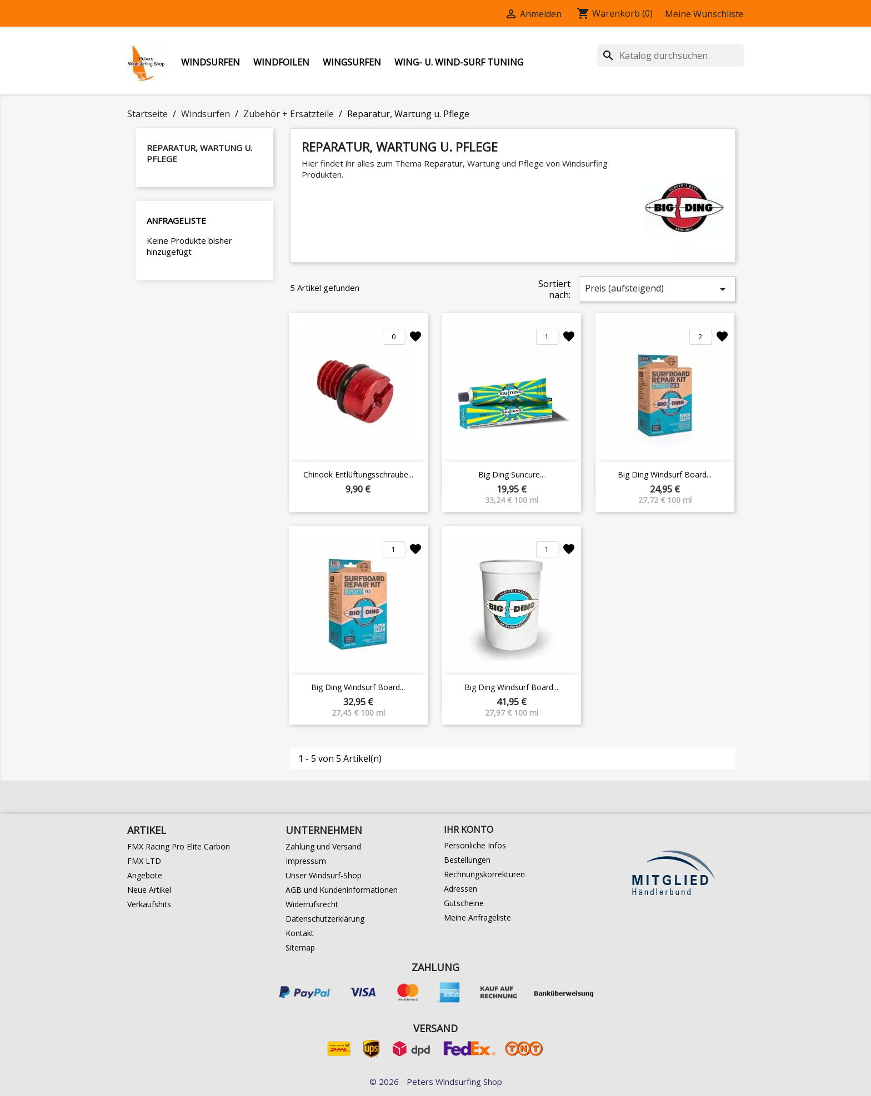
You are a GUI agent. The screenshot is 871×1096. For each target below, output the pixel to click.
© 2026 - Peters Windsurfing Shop (435, 1081)
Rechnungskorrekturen (484, 874)
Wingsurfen (352, 62)
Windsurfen (210, 62)
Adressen (460, 888)
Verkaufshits (149, 904)
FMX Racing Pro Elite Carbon (178, 846)
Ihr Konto (468, 829)
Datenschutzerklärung (325, 918)
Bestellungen (467, 859)
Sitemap (300, 947)
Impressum (306, 861)
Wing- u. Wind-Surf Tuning (458, 62)
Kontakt (300, 933)
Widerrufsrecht (312, 904)
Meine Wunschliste (704, 14)
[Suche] (670, 55)
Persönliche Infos (475, 845)
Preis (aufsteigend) (657, 289)
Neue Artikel (149, 889)
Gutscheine (464, 903)
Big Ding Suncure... (511, 474)
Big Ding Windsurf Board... (665, 474)
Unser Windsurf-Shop (324, 875)
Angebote (144, 875)
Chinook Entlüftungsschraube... (358, 474)
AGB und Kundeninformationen (342, 889)
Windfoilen (281, 62)
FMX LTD (144, 861)
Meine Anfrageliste (477, 917)
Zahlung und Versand (323, 846)
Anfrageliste (176, 220)
